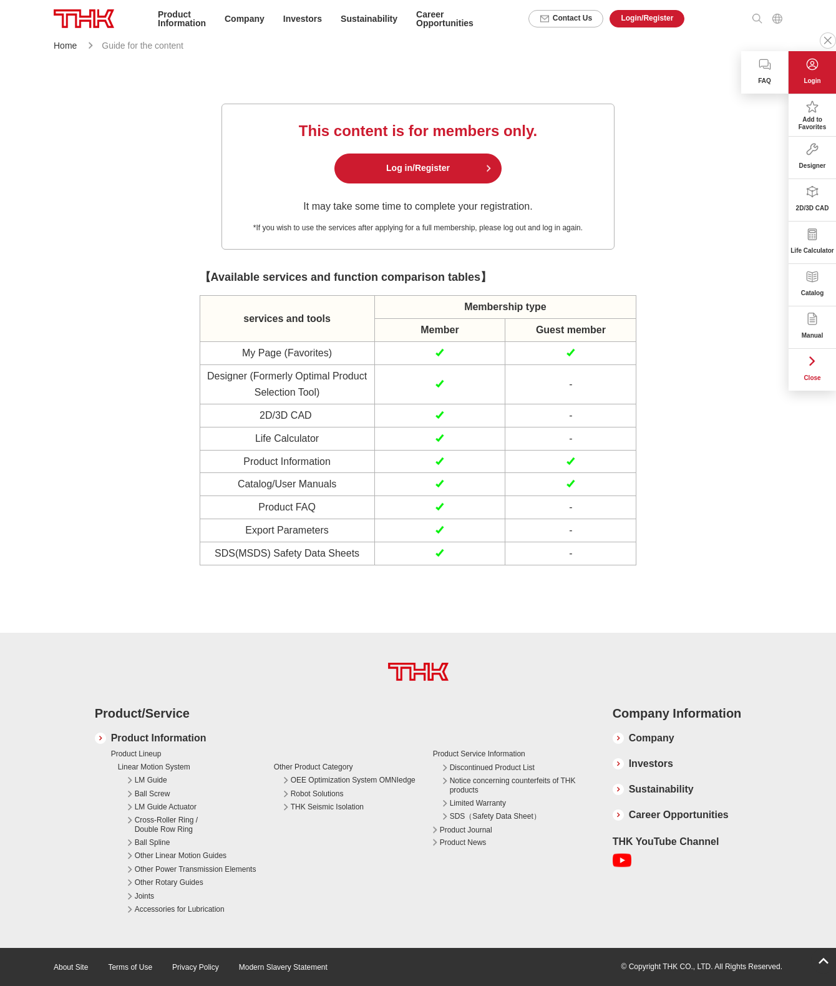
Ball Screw (152, 793)
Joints (144, 896)
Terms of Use (130, 967)
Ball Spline (152, 842)
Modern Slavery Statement (283, 967)
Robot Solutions (317, 793)
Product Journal (466, 830)
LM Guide (151, 780)
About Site (71, 967)
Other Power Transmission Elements (195, 869)
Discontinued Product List (492, 767)
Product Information (159, 738)
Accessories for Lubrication (180, 909)
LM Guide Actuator (166, 807)
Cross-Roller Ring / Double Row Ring (166, 824)
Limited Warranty (478, 803)
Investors (651, 763)
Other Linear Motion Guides (180, 855)
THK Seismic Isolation (327, 807)
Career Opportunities (445, 18)
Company (651, 738)
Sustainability (661, 789)
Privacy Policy (195, 967)
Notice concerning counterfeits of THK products (513, 785)
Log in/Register (418, 168)
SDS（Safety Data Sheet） (495, 816)
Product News (463, 842)
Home (65, 46)
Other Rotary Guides (169, 882)
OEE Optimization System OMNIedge (353, 780)
